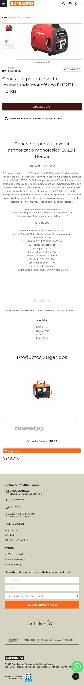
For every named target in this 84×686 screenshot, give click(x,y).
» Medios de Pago (13, 564)
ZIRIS (20, 678)
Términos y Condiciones (13, 676)
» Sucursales (11, 530)
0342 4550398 (17, 499)
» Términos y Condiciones (17, 540)
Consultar (42, 107)
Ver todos (47, 62)
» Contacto (10, 535)
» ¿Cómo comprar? (14, 554)
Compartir (71, 69)
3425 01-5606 (16, 506)
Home (4, 17)
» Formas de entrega (15, 559)
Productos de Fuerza (18, 17)
